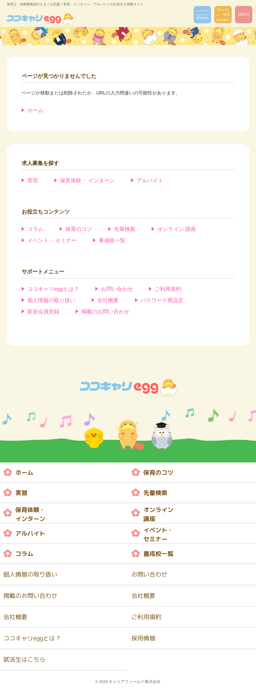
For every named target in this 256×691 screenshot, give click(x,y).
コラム (35, 229)
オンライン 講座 (176, 229)
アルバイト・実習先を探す (223, 15)
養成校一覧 (112, 240)
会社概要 (108, 300)
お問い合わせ (117, 289)
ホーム (35, 110)
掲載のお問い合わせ (105, 311)
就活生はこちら (24, 659)
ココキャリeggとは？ (53, 289)
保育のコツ (78, 229)
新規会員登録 (43, 311)
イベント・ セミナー (52, 240)
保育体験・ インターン (87, 180)
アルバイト (150, 180)
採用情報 (143, 638)
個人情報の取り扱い (51, 300)
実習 (32, 180)
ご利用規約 (168, 289)
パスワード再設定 (162, 300)
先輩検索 (124, 229)
